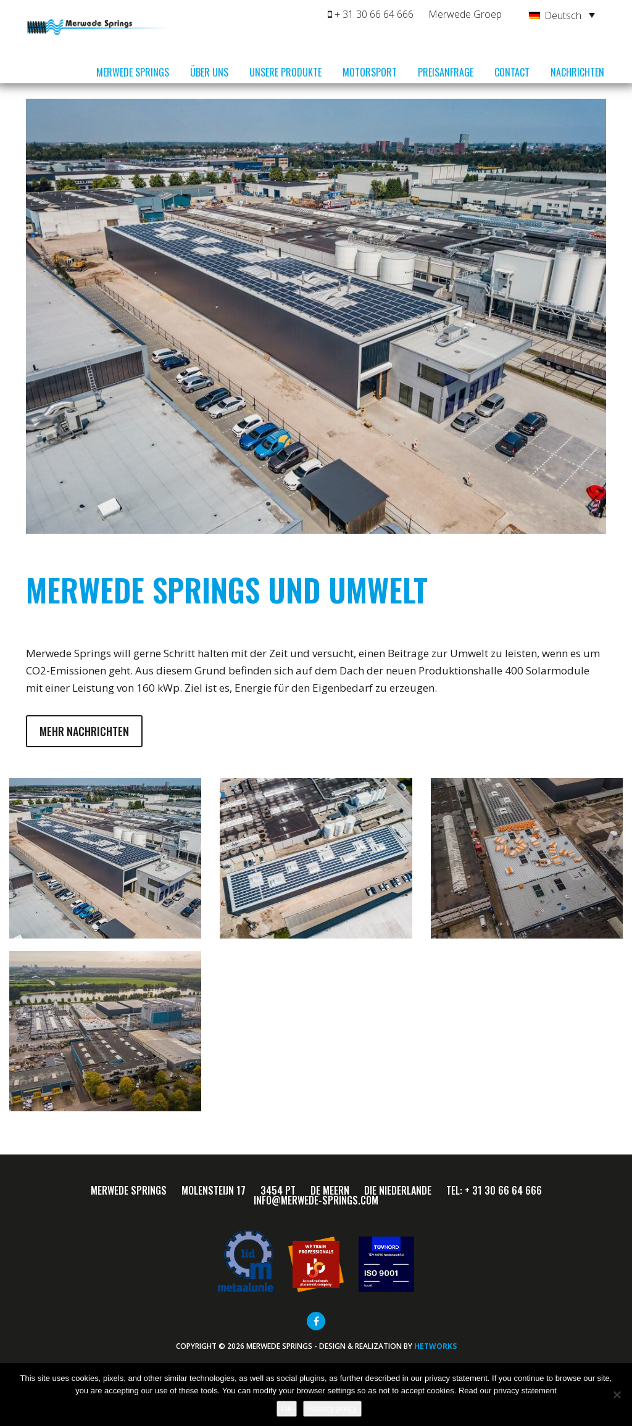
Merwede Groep (465, 14)
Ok (286, 1408)
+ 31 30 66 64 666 (371, 14)
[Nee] (616, 1394)
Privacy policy (332, 1408)
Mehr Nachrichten (84, 731)
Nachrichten (577, 72)
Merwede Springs (132, 72)
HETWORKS (435, 1346)
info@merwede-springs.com (316, 1200)
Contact (512, 72)
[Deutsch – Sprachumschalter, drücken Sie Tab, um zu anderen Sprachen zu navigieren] (562, 14)
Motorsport (370, 72)
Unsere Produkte (285, 72)
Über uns (209, 72)
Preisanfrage (445, 72)
